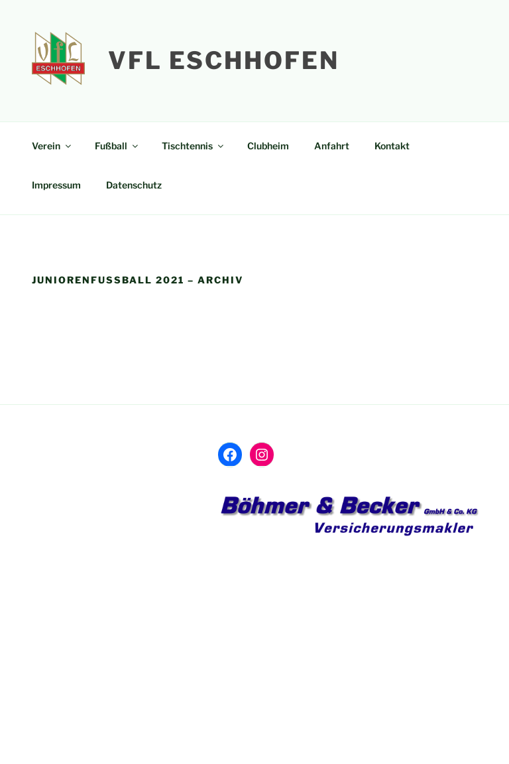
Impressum (56, 185)
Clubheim (268, 145)
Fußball (117, 145)
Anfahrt (331, 145)
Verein (52, 145)
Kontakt (392, 145)
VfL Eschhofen (223, 60)
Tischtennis (193, 145)
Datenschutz (134, 185)
